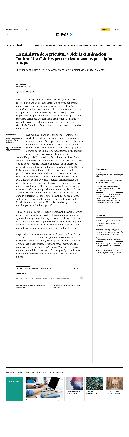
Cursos (19, 373)
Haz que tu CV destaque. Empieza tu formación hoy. (114, 392)
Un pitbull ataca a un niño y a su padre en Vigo (13, 149)
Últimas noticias (117, 46)
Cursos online (29, 373)
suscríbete (105, 29)
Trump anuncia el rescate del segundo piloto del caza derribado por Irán (109, 175)
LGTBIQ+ (102, 46)
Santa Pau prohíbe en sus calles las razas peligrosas (14, 140)
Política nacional (36, 278)
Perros (27, 278)
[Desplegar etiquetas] (81, 277)
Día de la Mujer (39, 46)
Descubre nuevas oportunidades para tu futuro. (92, 393)
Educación (49, 46)
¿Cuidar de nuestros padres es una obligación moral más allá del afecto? (109, 238)
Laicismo (85, 46)
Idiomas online (41, 373)
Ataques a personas (48, 278)
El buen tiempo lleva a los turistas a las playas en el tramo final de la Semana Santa (108, 188)
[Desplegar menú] (8, 34)
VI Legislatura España (62, 278)
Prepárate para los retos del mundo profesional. (74, 392)
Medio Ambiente (57, 46)
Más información (21, 287)
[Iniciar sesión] (116, 29)
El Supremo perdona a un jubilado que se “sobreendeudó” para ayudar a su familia (109, 245)
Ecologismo (19, 278)
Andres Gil (21, 84)
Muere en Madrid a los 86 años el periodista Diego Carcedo (109, 182)
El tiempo (108, 46)
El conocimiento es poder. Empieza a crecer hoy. (42, 400)
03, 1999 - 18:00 (27, 86)
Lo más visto (100, 216)
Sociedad (14, 45)
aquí (58, 287)
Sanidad (73, 46)
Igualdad (66, 46)
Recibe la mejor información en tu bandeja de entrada (35, 268)
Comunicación (94, 46)
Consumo (79, 46)
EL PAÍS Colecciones (56, 373)
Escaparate (10, 373)
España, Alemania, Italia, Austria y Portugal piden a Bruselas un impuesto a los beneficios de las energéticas (110, 252)
